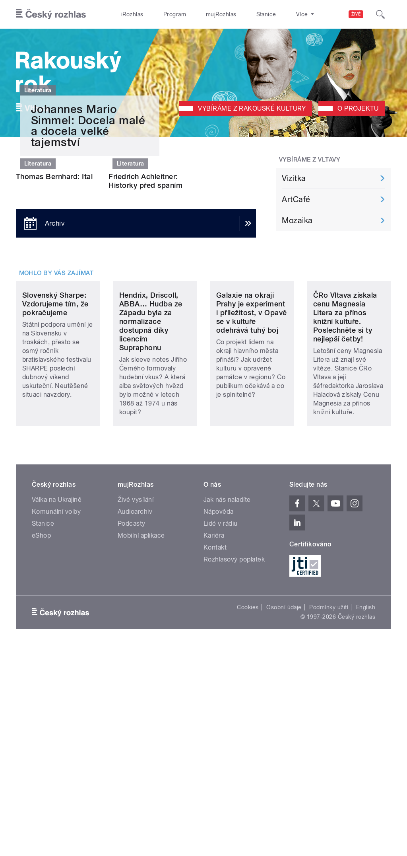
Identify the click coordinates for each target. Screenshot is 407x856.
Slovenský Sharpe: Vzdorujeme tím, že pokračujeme (55, 512)
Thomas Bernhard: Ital (54, 357)
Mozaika (297, 220)
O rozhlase (274, 14)
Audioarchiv (135, 719)
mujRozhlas (201, 14)
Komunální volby (56, 719)
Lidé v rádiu (221, 731)
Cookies (247, 815)
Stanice (238, 14)
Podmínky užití (328, 815)
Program (162, 14)
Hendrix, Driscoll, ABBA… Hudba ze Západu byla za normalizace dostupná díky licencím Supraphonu (150, 529)
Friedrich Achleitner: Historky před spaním (145, 361)
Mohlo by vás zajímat (56, 440)
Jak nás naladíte (227, 708)
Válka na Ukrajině (56, 708)
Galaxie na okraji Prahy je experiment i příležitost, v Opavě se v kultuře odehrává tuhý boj (251, 520)
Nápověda (219, 719)
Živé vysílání (135, 708)
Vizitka (294, 178)
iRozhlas (128, 14)
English (365, 815)
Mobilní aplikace (141, 743)
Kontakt (215, 755)
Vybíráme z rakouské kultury (252, 108)
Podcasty (131, 731)
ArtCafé (296, 199)
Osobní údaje (284, 815)
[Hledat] (380, 14)
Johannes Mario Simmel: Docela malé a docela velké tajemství (88, 261)
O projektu (357, 108)
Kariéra (214, 743)
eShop (41, 743)
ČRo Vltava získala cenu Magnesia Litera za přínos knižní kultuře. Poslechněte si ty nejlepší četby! (345, 525)
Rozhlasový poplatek (234, 767)
